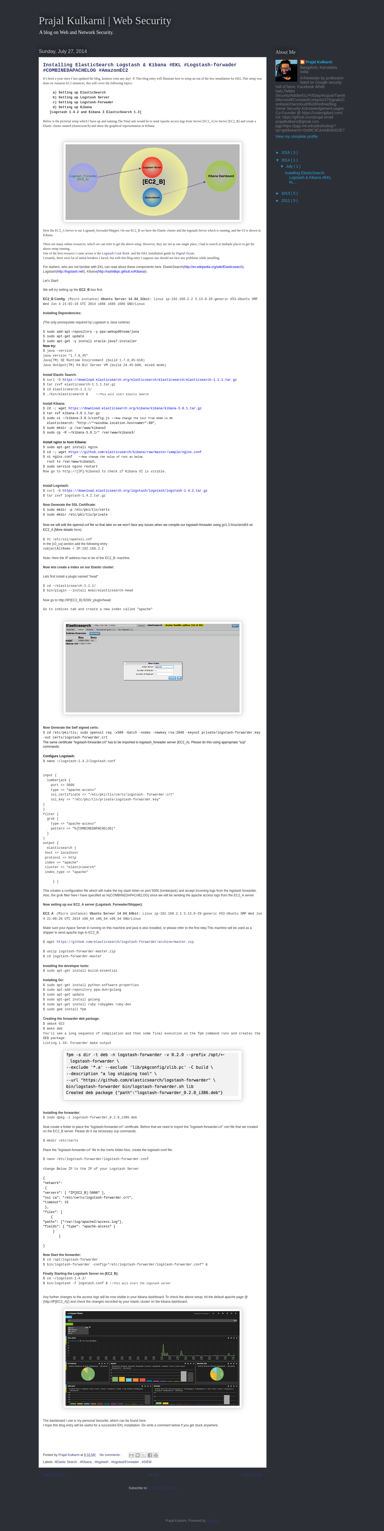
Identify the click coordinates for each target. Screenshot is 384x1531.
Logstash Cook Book (116, 253)
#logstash (101, 1462)
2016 (286, 152)
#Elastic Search (66, 1462)
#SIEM (146, 1462)
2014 (286, 160)
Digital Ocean (185, 253)
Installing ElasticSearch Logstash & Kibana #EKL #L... (308, 177)
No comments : (111, 1455)
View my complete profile (296, 136)
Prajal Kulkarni (319, 62)
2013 (286, 193)
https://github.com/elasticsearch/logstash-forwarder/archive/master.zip (125, 942)
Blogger (212, 1521)
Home (153, 1475)
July (290, 166)
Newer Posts (54, 1475)
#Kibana (86, 1462)
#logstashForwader (125, 1462)
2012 (286, 200)
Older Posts (252, 1475)
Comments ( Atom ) (162, 1488)
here (77, 530)
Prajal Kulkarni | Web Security (105, 20)
